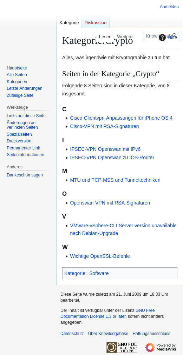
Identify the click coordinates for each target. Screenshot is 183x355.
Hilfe (167, 37)
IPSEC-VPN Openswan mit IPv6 (105, 149)
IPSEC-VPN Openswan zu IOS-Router (112, 157)
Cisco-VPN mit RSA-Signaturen (104, 126)
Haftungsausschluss (151, 333)
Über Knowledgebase (108, 333)
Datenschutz (72, 333)
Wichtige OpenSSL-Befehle (100, 256)
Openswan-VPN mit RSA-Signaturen (110, 203)
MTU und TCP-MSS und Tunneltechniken (115, 180)
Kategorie (74, 273)
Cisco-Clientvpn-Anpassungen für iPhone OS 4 (121, 118)
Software (99, 273)
